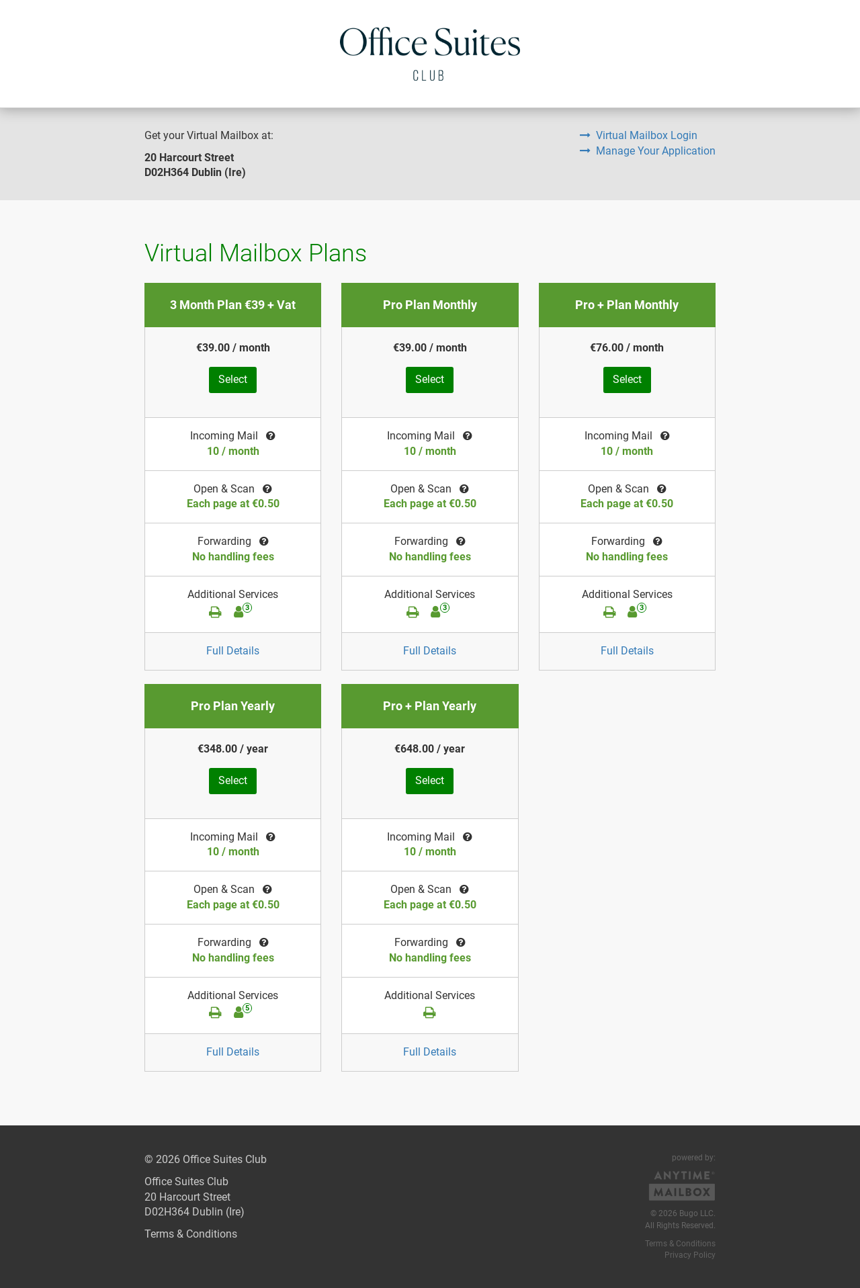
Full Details (232, 650)
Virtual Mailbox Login (638, 135)
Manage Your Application (648, 150)
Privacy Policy (690, 1255)
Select (232, 379)
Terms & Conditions (190, 1234)
